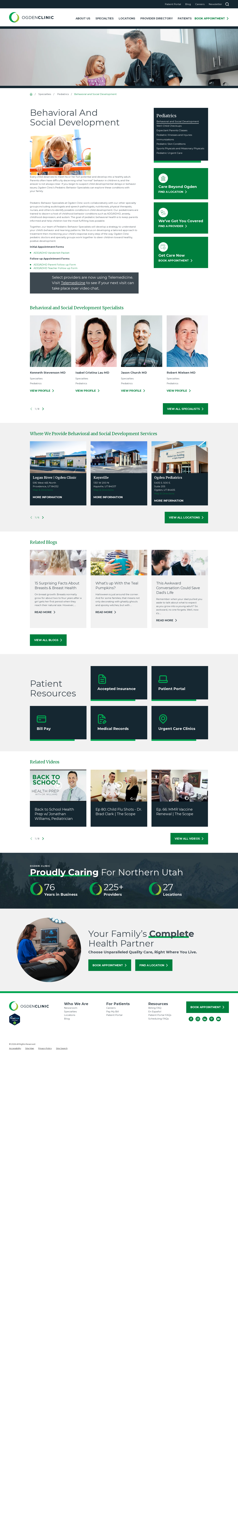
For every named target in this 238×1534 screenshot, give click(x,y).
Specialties (70, 1011)
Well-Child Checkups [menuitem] (169, 125)
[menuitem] (15, 1048)
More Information (47, 497)
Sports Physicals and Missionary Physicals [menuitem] (180, 148)
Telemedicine (73, 283)
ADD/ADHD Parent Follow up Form (55, 264)
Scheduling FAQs (158, 1018)
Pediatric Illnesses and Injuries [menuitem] (174, 134)
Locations (69, 1015)
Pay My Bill (112, 1011)
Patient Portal (173, 4)
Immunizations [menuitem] (165, 139)
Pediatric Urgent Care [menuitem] (169, 153)
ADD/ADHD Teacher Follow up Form (55, 268)
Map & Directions (43, 489)
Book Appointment (212, 18)
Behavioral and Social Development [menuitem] (177, 121)
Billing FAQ (154, 1007)
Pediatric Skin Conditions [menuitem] (170, 143)
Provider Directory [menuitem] (156, 18)
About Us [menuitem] (83, 18)
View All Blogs (48, 640)
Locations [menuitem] (127, 18)
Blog (188, 4)
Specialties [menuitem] (104, 18)
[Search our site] (227, 4)
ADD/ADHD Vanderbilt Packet (51, 252)
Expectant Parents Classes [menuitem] (171, 130)
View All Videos (189, 838)
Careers (199, 4)
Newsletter (215, 4)
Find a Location (153, 965)
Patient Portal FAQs (159, 1015)
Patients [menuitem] (185, 18)
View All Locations (186, 517)
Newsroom (70, 1007)
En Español (154, 1011)
